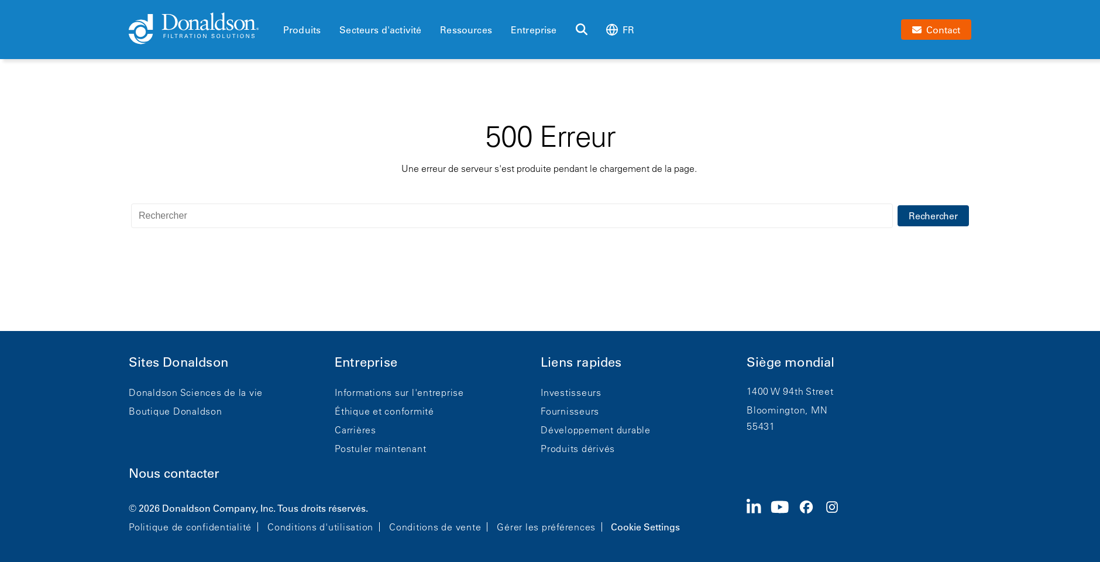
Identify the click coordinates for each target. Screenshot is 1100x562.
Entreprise (534, 30)
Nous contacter (174, 473)
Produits (302, 30)
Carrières (355, 430)
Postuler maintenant (380, 448)
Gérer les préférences (546, 527)
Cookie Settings (645, 527)
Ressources (466, 30)
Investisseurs (571, 392)
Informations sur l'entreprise (399, 392)
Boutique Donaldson (175, 411)
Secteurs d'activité (380, 30)
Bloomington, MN (787, 410)
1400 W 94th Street (790, 391)
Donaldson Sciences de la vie (196, 392)
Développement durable (596, 430)
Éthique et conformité (384, 411)
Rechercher (933, 216)
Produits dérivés (578, 448)
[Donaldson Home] (201, 29)
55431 (761, 426)
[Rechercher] (581, 29)
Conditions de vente (435, 527)
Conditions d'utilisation (320, 527)
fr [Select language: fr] (620, 29)
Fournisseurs (570, 411)
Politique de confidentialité (190, 527)
